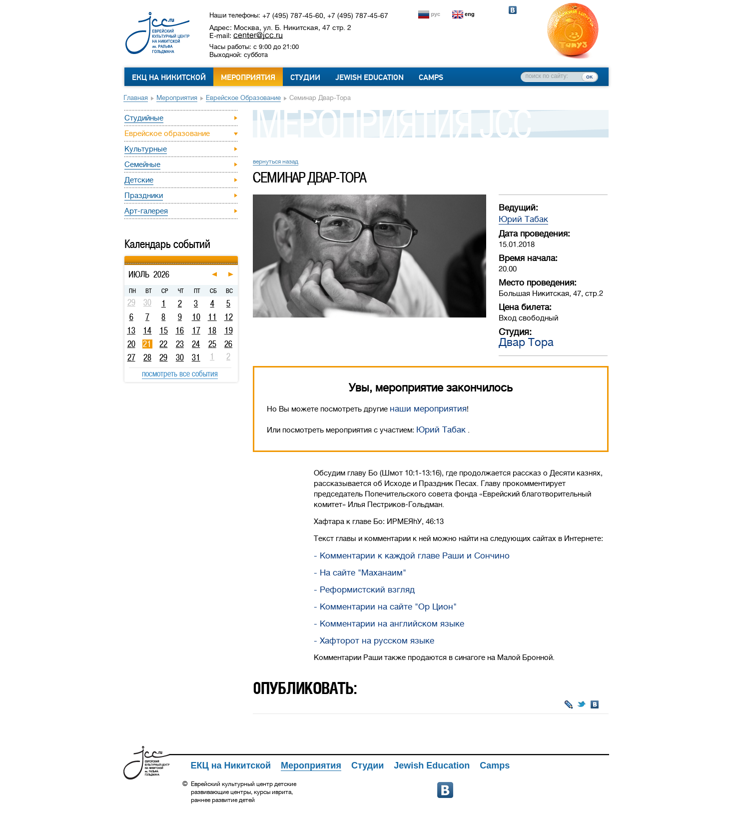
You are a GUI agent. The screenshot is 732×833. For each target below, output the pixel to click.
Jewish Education (369, 77)
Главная (135, 98)
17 (196, 330)
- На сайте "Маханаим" (360, 573)
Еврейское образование (243, 98)
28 (147, 357)
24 (196, 344)
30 (180, 357)
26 (228, 344)
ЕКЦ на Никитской (169, 77)
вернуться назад (275, 161)
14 (147, 330)
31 (196, 357)
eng (470, 14)
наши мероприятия (428, 409)
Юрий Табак (523, 219)
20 (131, 344)
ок (589, 76)
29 (163, 357)
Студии (305, 77)
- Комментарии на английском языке (389, 623)
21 (147, 344)
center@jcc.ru (258, 35)
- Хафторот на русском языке (374, 641)
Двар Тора (526, 342)
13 (131, 330)
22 (163, 344)
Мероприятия (248, 77)
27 (131, 357)
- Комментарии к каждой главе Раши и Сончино (412, 555)
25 (212, 344)
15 (163, 330)
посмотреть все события (180, 373)
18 (212, 330)
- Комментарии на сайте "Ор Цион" (385, 607)
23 (180, 344)
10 (196, 317)
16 (179, 330)
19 (228, 330)
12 (228, 317)
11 (212, 317)
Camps (431, 77)
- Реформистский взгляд (364, 589)
